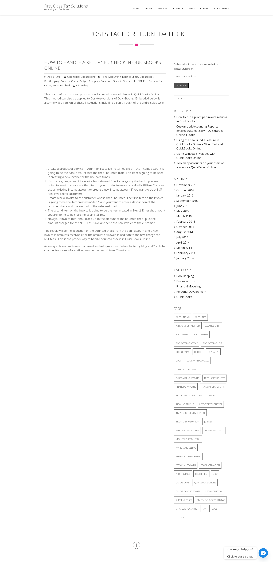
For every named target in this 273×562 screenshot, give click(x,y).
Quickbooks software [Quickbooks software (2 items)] (188, 491)
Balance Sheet (130, 76)
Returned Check (62, 85)
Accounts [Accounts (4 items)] (200, 317)
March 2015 (184, 216)
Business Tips (185, 281)
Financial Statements (124, 81)
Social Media (221, 8)
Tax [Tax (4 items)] (204, 508)
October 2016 (185, 190)
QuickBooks (184, 297)
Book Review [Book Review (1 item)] (182, 352)
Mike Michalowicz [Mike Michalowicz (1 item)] (214, 430)
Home (136, 8)
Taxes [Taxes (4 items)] (214, 508)
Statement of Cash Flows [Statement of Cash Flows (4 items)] (211, 500)
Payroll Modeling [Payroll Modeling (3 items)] (186, 447)
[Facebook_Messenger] (263, 553)
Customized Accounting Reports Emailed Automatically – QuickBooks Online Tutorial (199, 131)
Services (163, 8)
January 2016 (184, 195)
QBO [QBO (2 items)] (215, 473)
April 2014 (182, 242)
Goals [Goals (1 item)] (212, 395)
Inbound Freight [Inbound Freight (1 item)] (185, 404)
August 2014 (184, 232)
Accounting (114, 76)
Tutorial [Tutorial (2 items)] (181, 517)
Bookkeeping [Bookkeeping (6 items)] (201, 334)
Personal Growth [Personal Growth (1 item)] (186, 465)
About (148, 8)
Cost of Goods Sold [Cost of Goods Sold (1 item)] (187, 369)
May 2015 (182, 211)
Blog (192, 8)
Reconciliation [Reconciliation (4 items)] (213, 491)
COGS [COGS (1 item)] (178, 360)
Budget (83, 81)
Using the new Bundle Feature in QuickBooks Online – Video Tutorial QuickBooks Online (199, 144)
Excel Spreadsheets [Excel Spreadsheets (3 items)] (214, 378)
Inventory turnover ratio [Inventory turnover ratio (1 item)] (190, 412)
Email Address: (184, 69)
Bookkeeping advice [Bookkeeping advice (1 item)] (187, 343)
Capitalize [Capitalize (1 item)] (213, 352)
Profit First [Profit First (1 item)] (201, 473)
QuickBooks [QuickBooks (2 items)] (182, 482)
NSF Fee (142, 81)
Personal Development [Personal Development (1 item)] (188, 456)
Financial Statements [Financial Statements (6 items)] (212, 386)
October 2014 (185, 227)
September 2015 (187, 201)
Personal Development (191, 292)
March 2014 (184, 248)
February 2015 (185, 222)
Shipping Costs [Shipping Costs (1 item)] (184, 500)
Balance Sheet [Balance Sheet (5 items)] (213, 325)
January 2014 (184, 258)
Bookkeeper (146, 76)
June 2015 (182, 206)
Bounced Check (69, 81)
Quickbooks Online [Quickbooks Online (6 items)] (205, 482)
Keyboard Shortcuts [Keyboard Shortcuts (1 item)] (187, 430)
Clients (204, 8)
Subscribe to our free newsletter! (197, 64)
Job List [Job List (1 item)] (208, 421)
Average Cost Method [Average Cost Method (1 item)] (188, 325)
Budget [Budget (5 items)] (198, 352)
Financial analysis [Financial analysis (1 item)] (186, 386)
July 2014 (182, 237)
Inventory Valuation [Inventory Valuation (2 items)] (187, 421)
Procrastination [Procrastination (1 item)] (210, 465)
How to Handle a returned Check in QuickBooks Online (102, 65)
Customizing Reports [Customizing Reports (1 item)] (187, 378)
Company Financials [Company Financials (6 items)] (197, 360)
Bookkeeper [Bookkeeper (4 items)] (182, 334)
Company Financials (100, 81)
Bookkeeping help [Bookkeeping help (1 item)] (212, 343)
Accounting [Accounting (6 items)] (183, 317)
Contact (178, 8)
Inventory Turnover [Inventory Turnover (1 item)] (210, 404)
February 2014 (185, 253)
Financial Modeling (188, 286)
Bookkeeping (88, 76)
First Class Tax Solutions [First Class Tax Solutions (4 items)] (190, 395)
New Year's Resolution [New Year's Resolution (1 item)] (188, 439)
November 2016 (186, 185)
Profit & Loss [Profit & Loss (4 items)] (183, 473)
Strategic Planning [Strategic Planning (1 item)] (186, 508)
